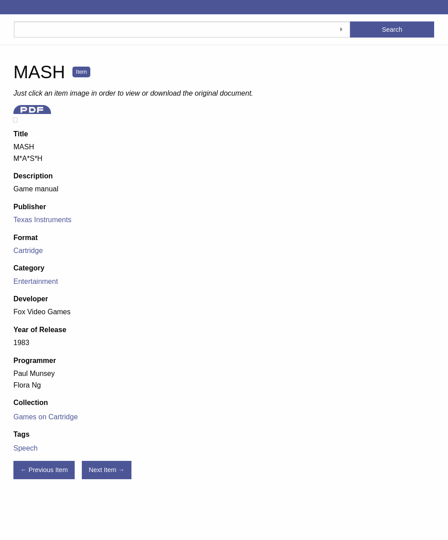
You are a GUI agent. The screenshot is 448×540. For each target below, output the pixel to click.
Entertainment (35, 281)
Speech (25, 448)
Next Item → (107, 469)
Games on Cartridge (45, 417)
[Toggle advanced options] (341, 29)
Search (392, 29)
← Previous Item (44, 469)
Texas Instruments (42, 220)
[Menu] (7, 7)
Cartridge (28, 250)
